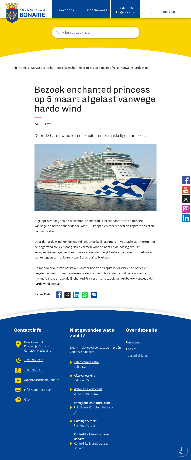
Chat (27, 399)
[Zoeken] (95, 32)
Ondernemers (96, 10)
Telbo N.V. (86, 364)
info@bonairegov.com (39, 390)
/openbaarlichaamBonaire (41, 380)
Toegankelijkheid (137, 356)
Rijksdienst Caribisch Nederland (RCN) (95, 407)
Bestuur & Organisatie (125, 10)
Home (23, 68)
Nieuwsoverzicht (42, 68)
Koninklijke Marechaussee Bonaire (91, 441)
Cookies (131, 349)
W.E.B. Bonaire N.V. (88, 391)
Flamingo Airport (85, 423)
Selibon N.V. (84, 378)
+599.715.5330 (33, 360)
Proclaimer (133, 342)
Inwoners (66, 10)
